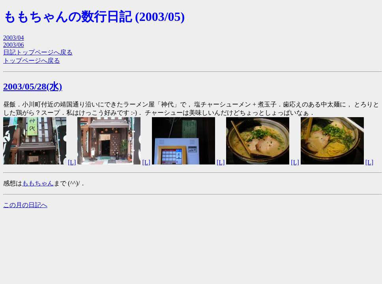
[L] (72, 162)
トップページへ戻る (31, 60)
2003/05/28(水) (32, 86)
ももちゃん (38, 183)
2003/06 (13, 44)
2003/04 (13, 37)
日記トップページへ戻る (38, 52)
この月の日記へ (25, 205)
